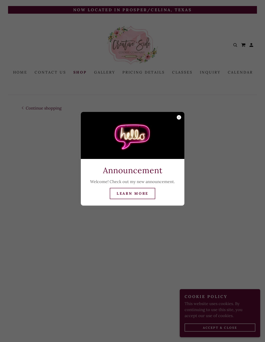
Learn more (133, 193)
